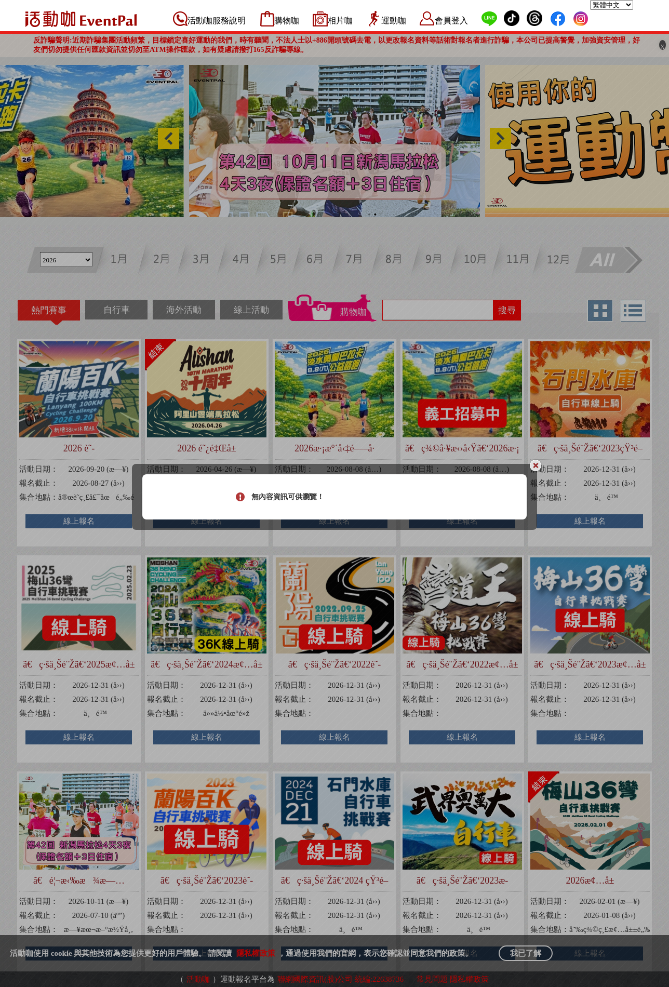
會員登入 (451, 20)
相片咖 (340, 20)
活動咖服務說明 (217, 20)
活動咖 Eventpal (81, 18)
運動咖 (393, 20)
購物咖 (286, 20)
